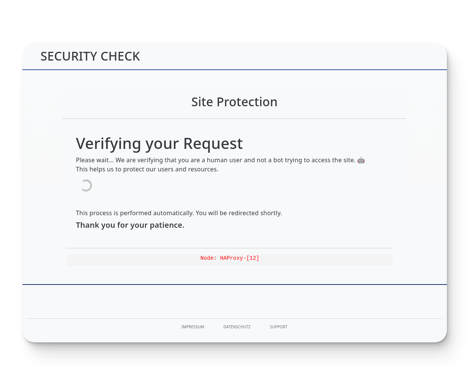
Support (279, 326)
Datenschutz (237, 326)
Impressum (192, 326)
